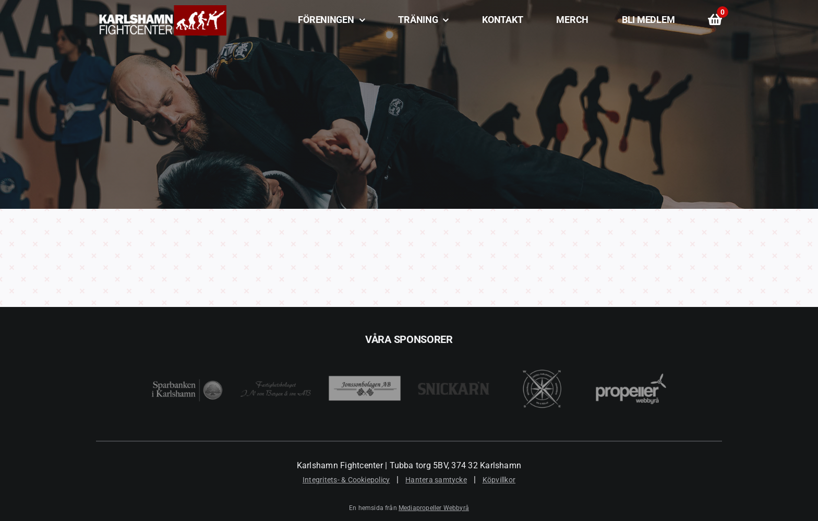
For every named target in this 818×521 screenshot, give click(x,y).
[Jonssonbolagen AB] (364, 352)
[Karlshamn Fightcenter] (161, 9)
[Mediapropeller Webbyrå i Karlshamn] (631, 352)
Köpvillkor (499, 480)
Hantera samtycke (436, 480)
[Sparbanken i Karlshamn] (187, 352)
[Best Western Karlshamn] (542, 352)
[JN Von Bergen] (275, 352)
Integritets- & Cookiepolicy (346, 480)
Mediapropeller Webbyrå (434, 508)
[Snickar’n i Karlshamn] (453, 352)
